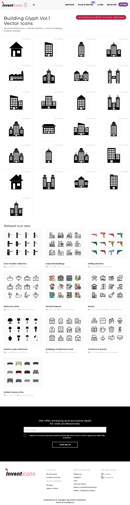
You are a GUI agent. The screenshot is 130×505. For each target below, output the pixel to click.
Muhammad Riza (35, 28)
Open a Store (52, 488)
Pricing (49, 485)
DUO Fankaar (53, 352)
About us (78, 474)
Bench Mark (52, 309)
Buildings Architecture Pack (59, 349)
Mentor (51, 267)
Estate (91, 306)
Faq (75, 481)
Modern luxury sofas (13, 392)
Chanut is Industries (98, 309)
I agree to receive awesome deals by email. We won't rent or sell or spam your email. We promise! (67, 437)
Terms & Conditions (65, 502)
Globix (8, 267)
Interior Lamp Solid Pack (15, 349)
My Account (51, 474)
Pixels (8, 352)
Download (25, 39)
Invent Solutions (12, 309)
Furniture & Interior (97, 349)
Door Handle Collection (15, 264)
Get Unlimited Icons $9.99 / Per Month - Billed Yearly (101, 17)
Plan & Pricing (86, 3)
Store (123, 4)
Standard (16, 31)
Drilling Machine (96, 264)
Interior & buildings (53, 28)
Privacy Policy (80, 484)
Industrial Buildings (55, 264)
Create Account (53, 477)
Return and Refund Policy (85, 487)
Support (77, 477)
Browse (69, 5)
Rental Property (53, 306)
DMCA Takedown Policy (84, 491)
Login (100, 5)
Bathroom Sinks (11, 306)
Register (111, 5)
